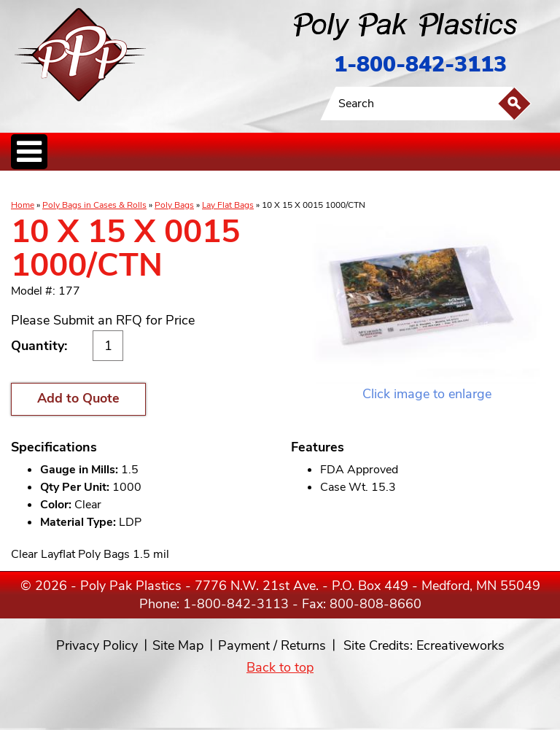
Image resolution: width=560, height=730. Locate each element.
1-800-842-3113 (420, 64)
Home (22, 205)
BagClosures (382, 186)
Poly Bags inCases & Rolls (47, 186)
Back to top (280, 667)
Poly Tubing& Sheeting (114, 186)
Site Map (177, 645)
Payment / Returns (272, 645)
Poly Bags (174, 205)
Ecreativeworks (460, 645)
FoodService (340, 186)
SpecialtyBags (297, 186)
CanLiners (257, 186)
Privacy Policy (97, 645)
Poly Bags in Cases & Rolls (94, 205)
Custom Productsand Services (451, 186)
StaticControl (221, 186)
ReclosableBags (173, 186)
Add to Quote (78, 398)
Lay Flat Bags (228, 205)
